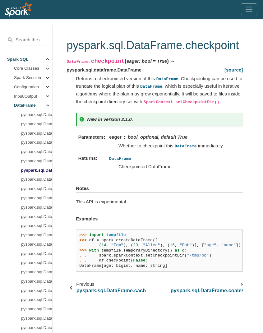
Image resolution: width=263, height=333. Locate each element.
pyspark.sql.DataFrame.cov (37, 144)
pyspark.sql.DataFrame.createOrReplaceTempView (37, 171)
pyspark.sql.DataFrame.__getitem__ (37, 33)
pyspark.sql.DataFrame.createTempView (37, 181)
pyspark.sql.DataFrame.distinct (37, 227)
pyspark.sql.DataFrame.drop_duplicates (37, 264)
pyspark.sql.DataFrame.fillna (37, 310)
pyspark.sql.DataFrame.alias (37, 51)
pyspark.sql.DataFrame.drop (37, 236)
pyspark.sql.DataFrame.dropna (37, 273)
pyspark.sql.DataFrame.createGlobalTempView (37, 153)
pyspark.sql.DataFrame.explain (37, 301)
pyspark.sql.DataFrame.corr (37, 125)
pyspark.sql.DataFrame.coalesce (37, 88)
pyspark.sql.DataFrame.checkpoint (37, 79)
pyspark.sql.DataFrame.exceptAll (37, 292)
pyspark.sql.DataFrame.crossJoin (37, 190)
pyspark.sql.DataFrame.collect (37, 107)
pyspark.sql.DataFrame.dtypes (37, 283)
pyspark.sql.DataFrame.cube (37, 208)
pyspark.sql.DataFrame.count (37, 134)
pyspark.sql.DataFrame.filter (37, 320)
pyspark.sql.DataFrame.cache (37, 70)
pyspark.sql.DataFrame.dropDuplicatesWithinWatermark (37, 255)
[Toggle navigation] (249, 9)
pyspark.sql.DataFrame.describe (37, 218)
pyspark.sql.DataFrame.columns (37, 116)
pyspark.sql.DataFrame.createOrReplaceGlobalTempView (37, 162)
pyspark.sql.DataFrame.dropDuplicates (37, 245)
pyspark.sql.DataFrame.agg (37, 42)
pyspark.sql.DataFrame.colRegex (37, 97)
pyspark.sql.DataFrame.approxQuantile (37, 60)
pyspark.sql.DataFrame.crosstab (37, 199)
